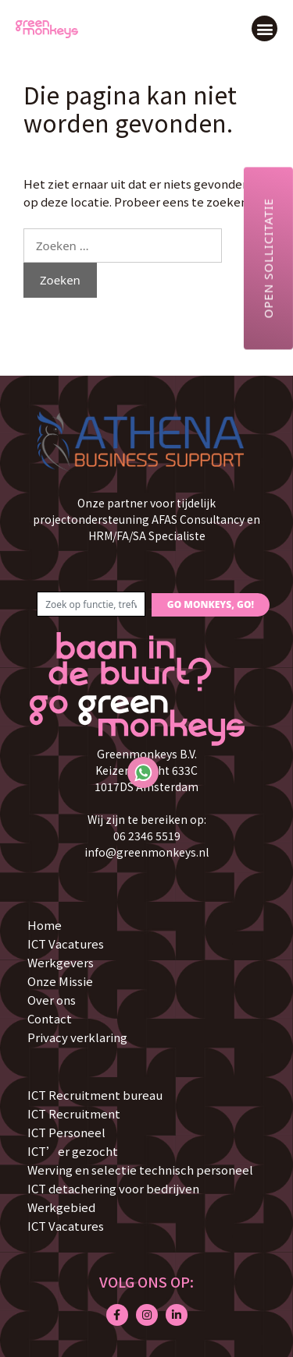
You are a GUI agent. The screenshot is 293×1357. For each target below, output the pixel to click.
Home (44, 925)
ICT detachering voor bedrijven (113, 1188)
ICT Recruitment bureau (95, 1095)
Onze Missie (60, 981)
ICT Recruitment (73, 1113)
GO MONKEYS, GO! (210, 604)
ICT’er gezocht (72, 1151)
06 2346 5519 (146, 835)
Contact (49, 1018)
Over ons (51, 999)
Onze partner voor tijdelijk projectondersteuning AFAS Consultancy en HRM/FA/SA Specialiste (146, 519)
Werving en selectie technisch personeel (140, 1169)
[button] (264, 28)
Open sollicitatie (268, 258)
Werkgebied (61, 1207)
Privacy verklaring (77, 1037)
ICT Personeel (66, 1132)
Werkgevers (60, 962)
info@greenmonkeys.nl (146, 852)
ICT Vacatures (65, 943)
